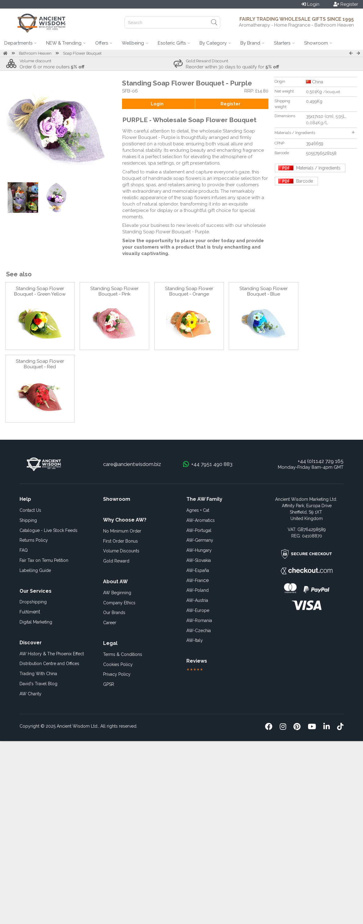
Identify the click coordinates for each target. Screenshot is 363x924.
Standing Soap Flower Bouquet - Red (40, 363)
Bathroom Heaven (35, 53)
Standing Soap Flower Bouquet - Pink (114, 291)
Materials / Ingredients (314, 132)
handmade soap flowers (174, 178)
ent (30, 612)
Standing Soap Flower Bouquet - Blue (263, 291)
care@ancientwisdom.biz (132, 464)
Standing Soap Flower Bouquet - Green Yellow (40, 291)
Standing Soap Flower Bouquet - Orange (189, 291)
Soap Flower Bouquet (82, 53)
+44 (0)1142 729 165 (320, 461)
